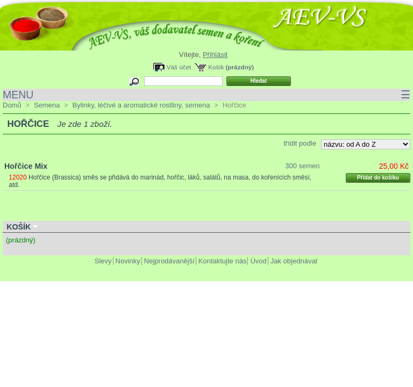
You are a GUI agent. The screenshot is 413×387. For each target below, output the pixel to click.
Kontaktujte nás (222, 261)
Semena (47, 105)
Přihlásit (215, 55)
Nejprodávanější (169, 261)
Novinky (128, 261)
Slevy (103, 261)
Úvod (258, 261)
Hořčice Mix (25, 166)
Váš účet (179, 66)
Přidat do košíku (378, 178)
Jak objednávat (293, 261)
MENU (206, 95)
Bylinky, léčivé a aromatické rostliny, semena (141, 105)
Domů (12, 105)
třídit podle (299, 143)
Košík (216, 66)
